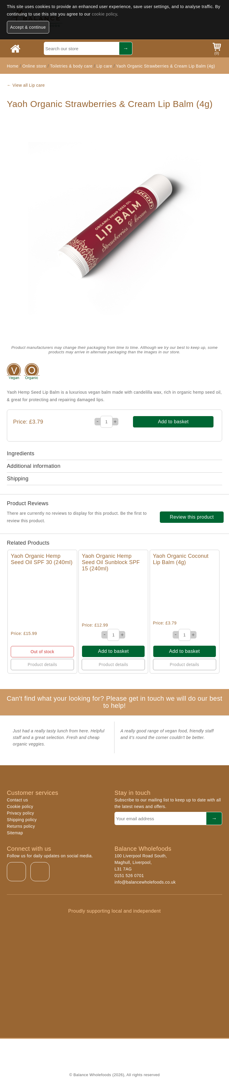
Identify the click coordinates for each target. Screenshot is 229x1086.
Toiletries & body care (71, 66)
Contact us (17, 800)
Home (12, 66)
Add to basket (173, 421)
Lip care (104, 66)
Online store (35, 66)
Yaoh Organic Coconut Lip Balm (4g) (181, 559)
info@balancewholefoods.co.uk (145, 882)
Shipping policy (22, 819)
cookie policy (104, 14)
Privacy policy (20, 813)
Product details (42, 664)
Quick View (42, 598)
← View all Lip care (26, 85)
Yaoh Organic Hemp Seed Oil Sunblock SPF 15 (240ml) (111, 562)
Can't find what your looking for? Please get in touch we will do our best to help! (114, 702)
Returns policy (21, 826)
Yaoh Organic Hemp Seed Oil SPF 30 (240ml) (41, 559)
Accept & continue (28, 27)
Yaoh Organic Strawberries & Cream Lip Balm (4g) (165, 66)
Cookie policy (20, 806)
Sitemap (15, 832)
